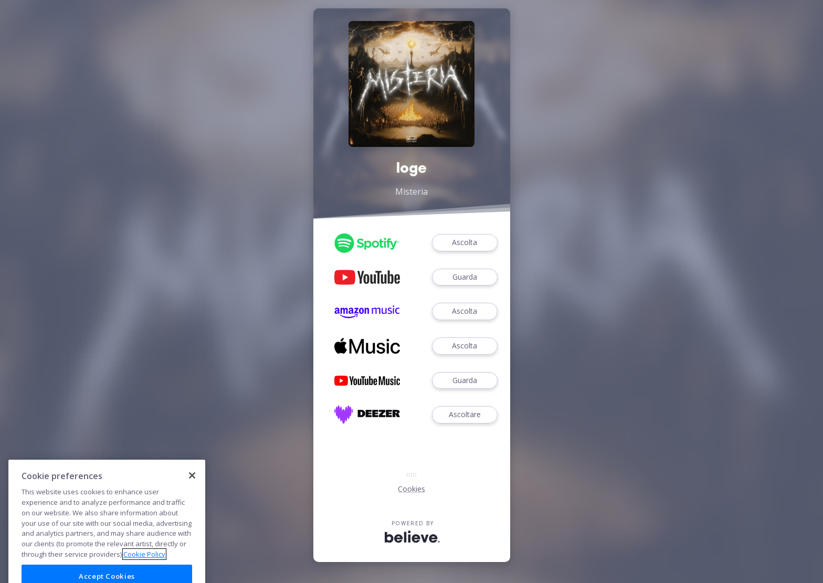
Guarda (464, 277)
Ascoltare (464, 415)
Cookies (411, 489)
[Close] (192, 500)
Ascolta (464, 243)
